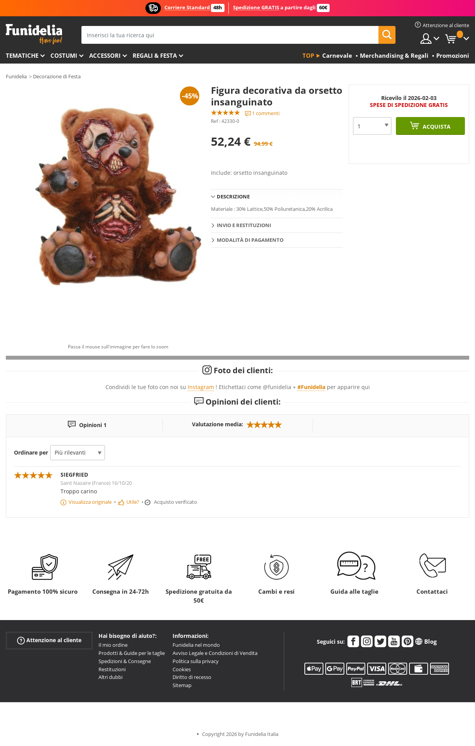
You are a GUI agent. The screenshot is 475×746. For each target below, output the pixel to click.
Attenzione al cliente (49, 640)
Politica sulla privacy (196, 661)
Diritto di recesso (192, 677)
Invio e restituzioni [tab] (244, 225)
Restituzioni (112, 669)
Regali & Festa (155, 55)
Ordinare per (31, 452)
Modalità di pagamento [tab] (250, 239)
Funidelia (16, 76)
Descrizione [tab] (233, 196)
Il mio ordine (113, 644)
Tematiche (22, 55)
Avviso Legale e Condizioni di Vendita (215, 653)
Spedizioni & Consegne (124, 661)
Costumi (63, 55)
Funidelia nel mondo (196, 644)
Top (308, 55)
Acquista (436, 126)
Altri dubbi (110, 677)
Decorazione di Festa (57, 76)
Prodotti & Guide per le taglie (131, 653)
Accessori (105, 55)
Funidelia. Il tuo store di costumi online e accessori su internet (34, 34)
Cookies (182, 669)
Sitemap (182, 685)
